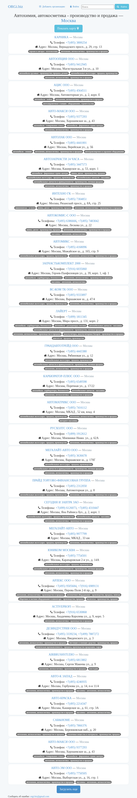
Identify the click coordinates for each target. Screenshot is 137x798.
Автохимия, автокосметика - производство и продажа (84, 51)
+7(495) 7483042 (88, 220)
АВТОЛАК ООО (61, 137)
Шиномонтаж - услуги (24, 208)
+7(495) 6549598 (76, 381)
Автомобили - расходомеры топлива (70, 326)
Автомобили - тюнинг (22, 152)
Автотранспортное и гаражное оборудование (104, 152)
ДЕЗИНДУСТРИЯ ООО (61, 628)
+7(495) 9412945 (76, 64)
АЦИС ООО (61, 85)
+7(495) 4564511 (76, 90)
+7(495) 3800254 (76, 42)
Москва (68, 20)
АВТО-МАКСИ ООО (61, 111)
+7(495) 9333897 (76, 294)
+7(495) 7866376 (76, 725)
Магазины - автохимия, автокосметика (68, 234)
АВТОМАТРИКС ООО (61, 402)
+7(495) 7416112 (76, 407)
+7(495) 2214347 (76, 703)
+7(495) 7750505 (76, 773)
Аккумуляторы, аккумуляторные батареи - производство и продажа (94, 334)
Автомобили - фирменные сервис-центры (85, 125)
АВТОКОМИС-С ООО (61, 215)
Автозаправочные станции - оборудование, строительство (68, 104)
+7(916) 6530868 (76, 612)
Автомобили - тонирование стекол (49, 125)
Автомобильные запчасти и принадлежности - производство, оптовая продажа (68, 182)
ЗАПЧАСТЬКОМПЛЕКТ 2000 (62, 263)
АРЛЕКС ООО (61, 580)
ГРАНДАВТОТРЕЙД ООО (61, 345)
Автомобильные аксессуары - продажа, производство (94, 73)
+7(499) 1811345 (76, 316)
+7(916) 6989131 (88, 585)
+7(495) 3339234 (66, 633)
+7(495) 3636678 (76, 455)
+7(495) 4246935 (76, 681)
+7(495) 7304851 (76, 199)
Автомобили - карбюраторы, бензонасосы (43, 278)
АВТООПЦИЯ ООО (61, 58)
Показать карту (68, 28)
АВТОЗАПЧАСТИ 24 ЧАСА (61, 159)
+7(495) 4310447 (88, 507)
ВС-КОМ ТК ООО (61, 289)
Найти (122, 7)
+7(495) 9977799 (76, 533)
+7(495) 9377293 (76, 116)
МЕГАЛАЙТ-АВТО (61, 528)
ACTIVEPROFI (61, 606)
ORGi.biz (15, 6)
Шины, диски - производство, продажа (88, 173)
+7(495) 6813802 (76, 659)
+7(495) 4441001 (76, 142)
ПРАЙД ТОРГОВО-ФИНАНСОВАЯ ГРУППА (61, 480)
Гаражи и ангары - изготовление (43, 51)
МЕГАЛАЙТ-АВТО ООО (61, 450)
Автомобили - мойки (43, 99)
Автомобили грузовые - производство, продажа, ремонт (43, 73)
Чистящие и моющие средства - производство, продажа (93, 643)
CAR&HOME (61, 720)
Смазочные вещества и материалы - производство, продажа (93, 734)
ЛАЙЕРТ (61, 311)
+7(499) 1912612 (76, 433)
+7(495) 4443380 (76, 351)
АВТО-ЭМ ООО (61, 768)
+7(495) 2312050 (76, 485)
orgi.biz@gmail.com (39, 796)
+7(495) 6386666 (66, 220)
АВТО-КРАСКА (61, 698)
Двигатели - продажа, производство (68, 338)
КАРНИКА (61, 37)
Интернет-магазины (68, 421)
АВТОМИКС (61, 241)
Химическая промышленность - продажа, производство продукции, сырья (68, 647)
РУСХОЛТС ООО (61, 428)
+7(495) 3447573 (76, 164)
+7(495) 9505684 (66, 585)
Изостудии (93, 669)
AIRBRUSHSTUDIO (61, 654)
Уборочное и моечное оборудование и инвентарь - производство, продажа (51, 599)
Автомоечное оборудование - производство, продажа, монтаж (93, 595)
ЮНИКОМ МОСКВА (61, 550)
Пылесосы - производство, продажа (102, 599)
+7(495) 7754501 (76, 555)
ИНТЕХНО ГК (61, 193)
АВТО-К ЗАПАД (61, 676)
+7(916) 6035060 (76, 268)
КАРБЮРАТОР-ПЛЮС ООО (61, 376)
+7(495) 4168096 (76, 247)
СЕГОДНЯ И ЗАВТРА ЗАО (61, 502)
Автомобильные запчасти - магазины (93, 178)
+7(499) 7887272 (88, 633)
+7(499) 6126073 (66, 507)
